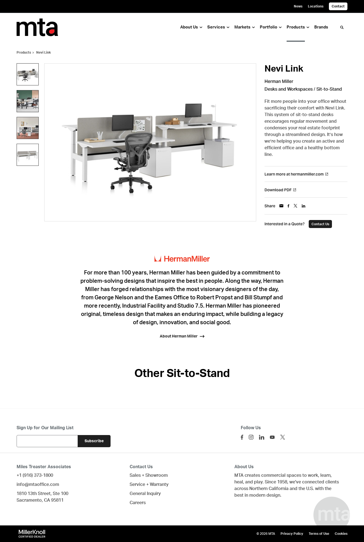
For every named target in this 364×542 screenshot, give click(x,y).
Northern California (269, 488)
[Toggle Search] (341, 27)
